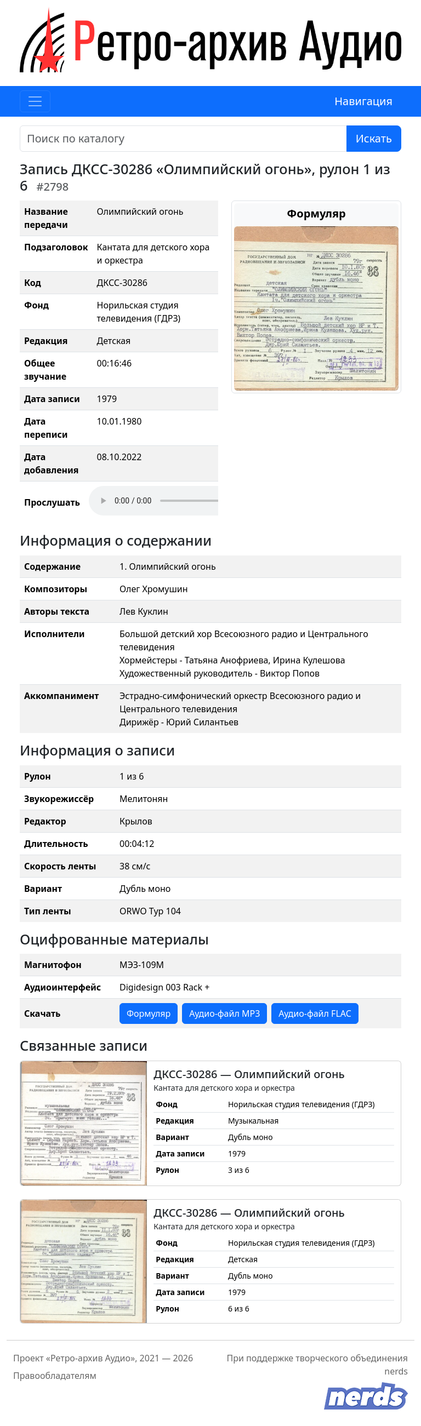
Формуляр (148, 1013)
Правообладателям (54, 1376)
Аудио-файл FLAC (314, 1013)
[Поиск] (183, 138)
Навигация (363, 101)
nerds (396, 1371)
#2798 (53, 186)
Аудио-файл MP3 (224, 1013)
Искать (374, 138)
